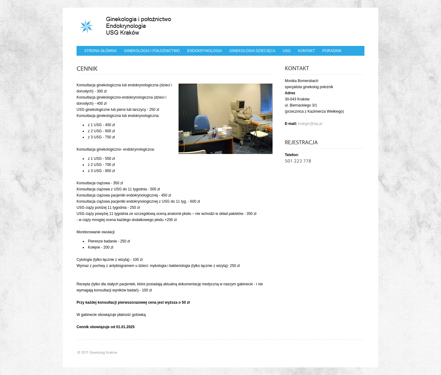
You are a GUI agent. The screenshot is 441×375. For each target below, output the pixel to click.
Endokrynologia (204, 51)
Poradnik (332, 51)
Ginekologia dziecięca (252, 51)
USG (287, 51)
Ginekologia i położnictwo (152, 51)
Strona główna (100, 51)
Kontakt (306, 51)
